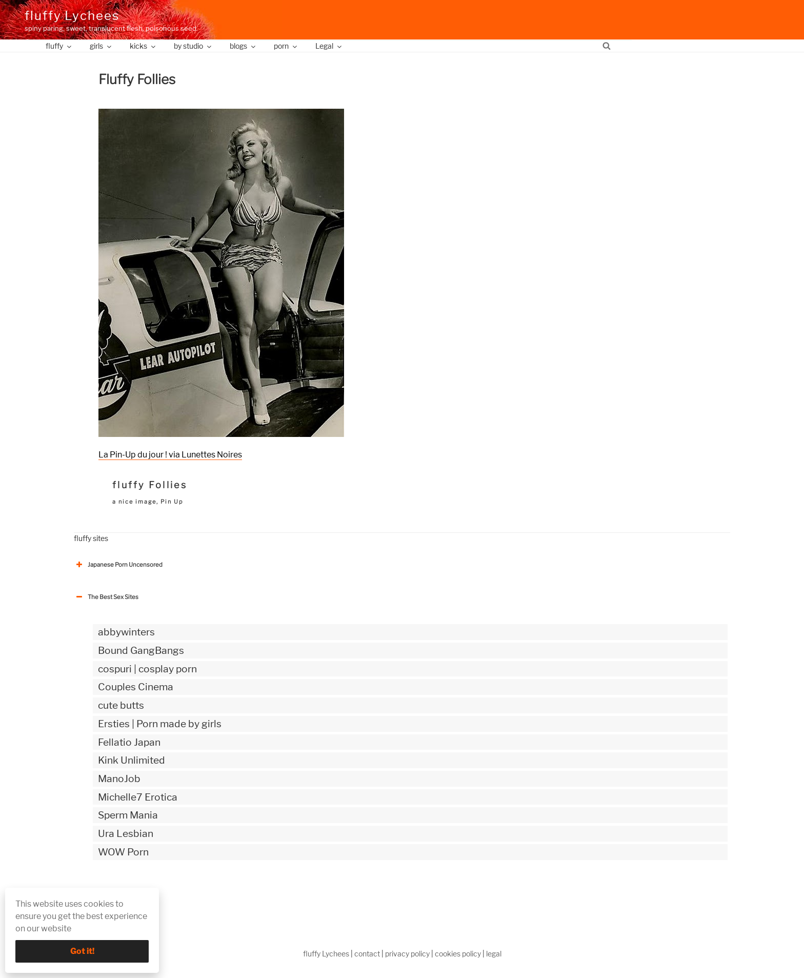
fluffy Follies (149, 485)
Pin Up (171, 501)
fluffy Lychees (72, 15)
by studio (193, 46)
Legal (329, 46)
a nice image (134, 501)
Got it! (82, 951)
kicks (143, 46)
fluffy (59, 46)
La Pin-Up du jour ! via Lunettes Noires (170, 455)
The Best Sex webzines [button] (112, 894)
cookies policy (458, 953)
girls (101, 46)
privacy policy (407, 953)
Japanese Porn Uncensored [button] (118, 565)
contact (367, 953)
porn (286, 46)
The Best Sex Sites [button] (106, 597)
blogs (243, 46)
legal (493, 953)
